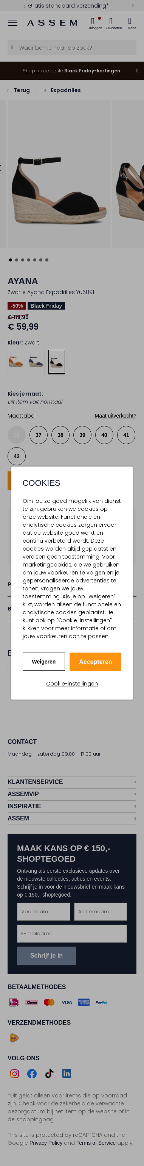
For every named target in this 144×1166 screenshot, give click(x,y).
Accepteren (95, 662)
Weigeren (44, 662)
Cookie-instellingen (72, 683)
